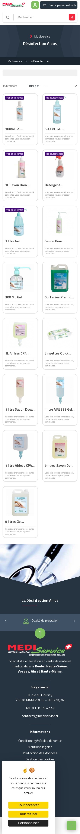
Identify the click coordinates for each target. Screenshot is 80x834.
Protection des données (40, 753)
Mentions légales (40, 746)
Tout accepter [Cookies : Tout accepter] (28, 805)
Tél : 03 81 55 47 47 (40, 707)
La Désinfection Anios (40, 61)
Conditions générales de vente (40, 740)
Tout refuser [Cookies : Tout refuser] (28, 814)
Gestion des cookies (40, 759)
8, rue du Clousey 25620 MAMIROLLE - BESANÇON (40, 697)
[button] (5, 620)
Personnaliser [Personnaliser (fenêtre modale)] (28, 823)
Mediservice (15, 61)
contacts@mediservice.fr (40, 715)
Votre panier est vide (58, 5)
